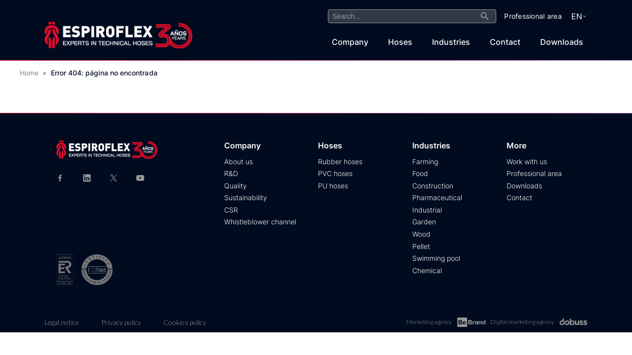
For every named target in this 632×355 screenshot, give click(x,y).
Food (420, 173)
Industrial (427, 210)
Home (29, 73)
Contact (505, 42)
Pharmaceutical (437, 197)
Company (350, 42)
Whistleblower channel (260, 221)
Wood (421, 234)
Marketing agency (446, 322)
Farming (425, 161)
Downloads (561, 42)
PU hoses (333, 185)
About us (238, 161)
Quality (235, 185)
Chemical (427, 270)
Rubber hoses (340, 161)
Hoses (400, 42)
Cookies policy (184, 322)
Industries (451, 42)
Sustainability (245, 197)
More (516, 145)
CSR (231, 210)
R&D (231, 173)
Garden (424, 221)
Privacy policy (121, 322)
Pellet (421, 246)
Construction (432, 185)
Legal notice (61, 322)
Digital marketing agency (539, 322)
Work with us (527, 161)
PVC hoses (335, 173)
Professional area (534, 173)
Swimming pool (436, 258)
